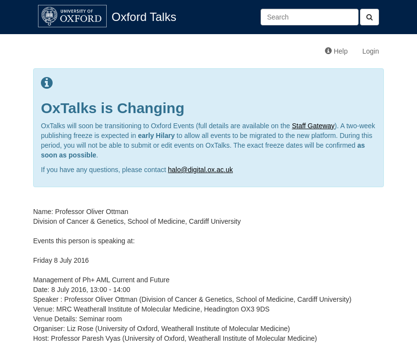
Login (370, 51)
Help (336, 51)
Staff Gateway (313, 126)
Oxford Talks (144, 16)
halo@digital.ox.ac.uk (200, 170)
